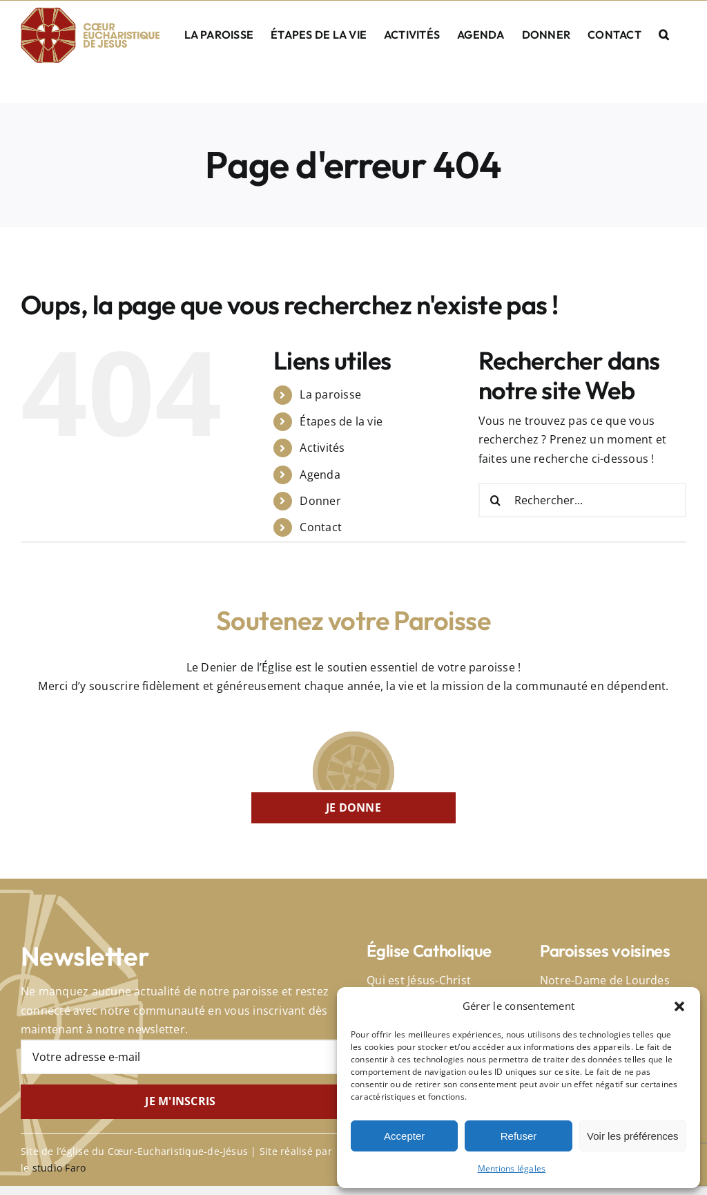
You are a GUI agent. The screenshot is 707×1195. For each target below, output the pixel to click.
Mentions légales (512, 1168)
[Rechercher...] (582, 500)
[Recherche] (495, 500)
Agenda (320, 474)
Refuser (519, 1136)
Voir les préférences (633, 1136)
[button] (679, 1006)
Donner (320, 500)
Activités (322, 447)
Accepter (404, 1136)
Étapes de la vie (341, 421)
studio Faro (59, 1167)
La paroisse (330, 394)
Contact (321, 527)
